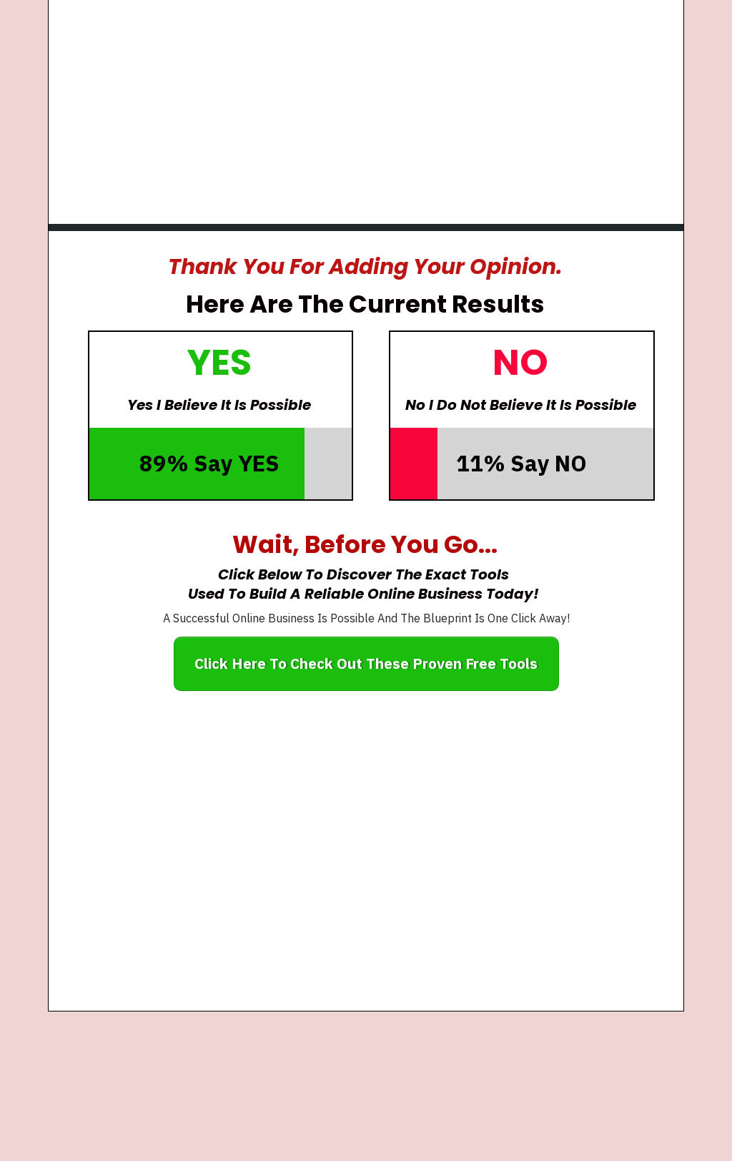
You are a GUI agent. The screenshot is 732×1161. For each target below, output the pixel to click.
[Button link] (366, 664)
